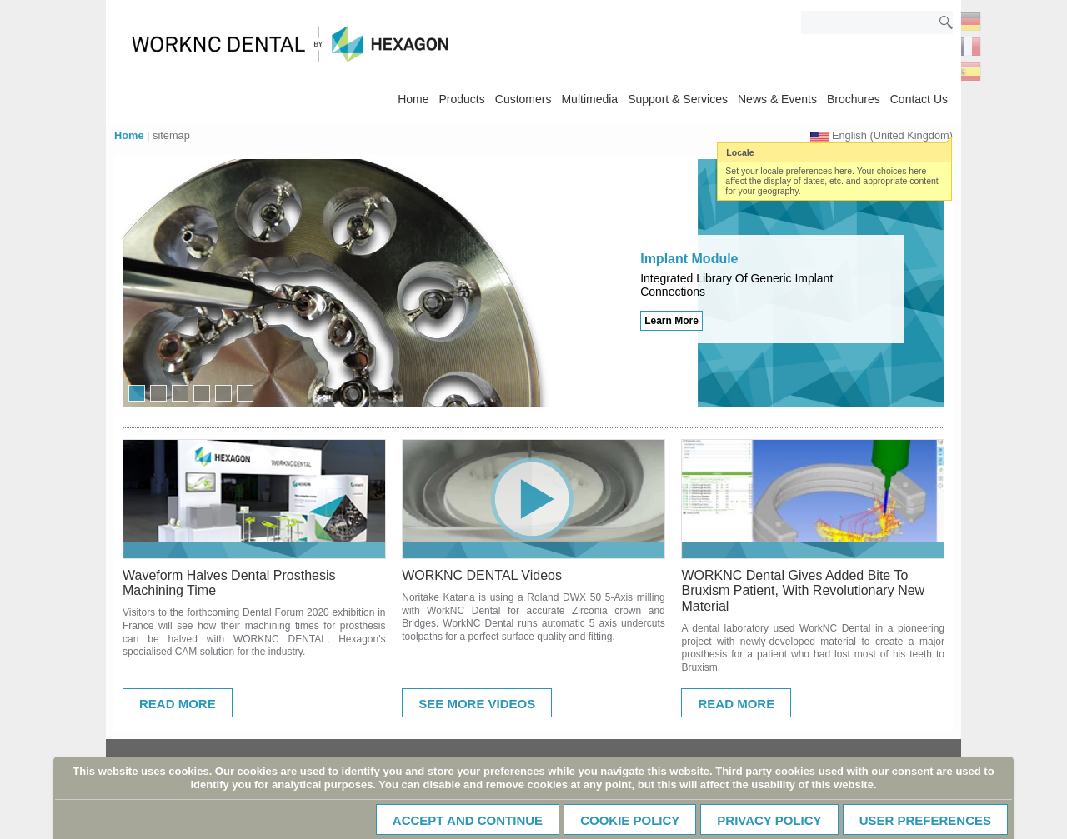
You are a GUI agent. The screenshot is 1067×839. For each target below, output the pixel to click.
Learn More (671, 321)
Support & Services (678, 99)
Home (413, 99)
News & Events (777, 99)
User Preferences (925, 820)
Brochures (853, 99)
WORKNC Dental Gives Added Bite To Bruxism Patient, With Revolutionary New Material (802, 590)
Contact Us (919, 99)
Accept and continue (468, 820)
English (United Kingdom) (892, 135)
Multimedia (589, 99)
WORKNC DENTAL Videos (482, 575)
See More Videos (476, 704)
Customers (523, 99)
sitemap (171, 135)
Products (462, 99)
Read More (177, 704)
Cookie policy (629, 820)
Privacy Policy (769, 820)
